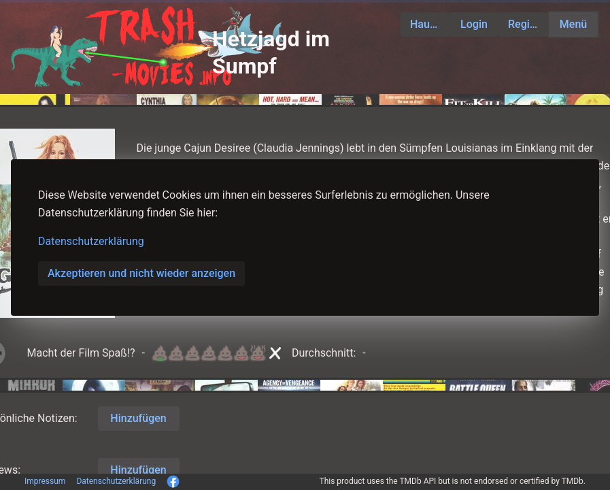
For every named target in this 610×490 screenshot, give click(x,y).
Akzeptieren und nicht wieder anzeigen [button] (141, 273)
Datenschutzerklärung (91, 241)
